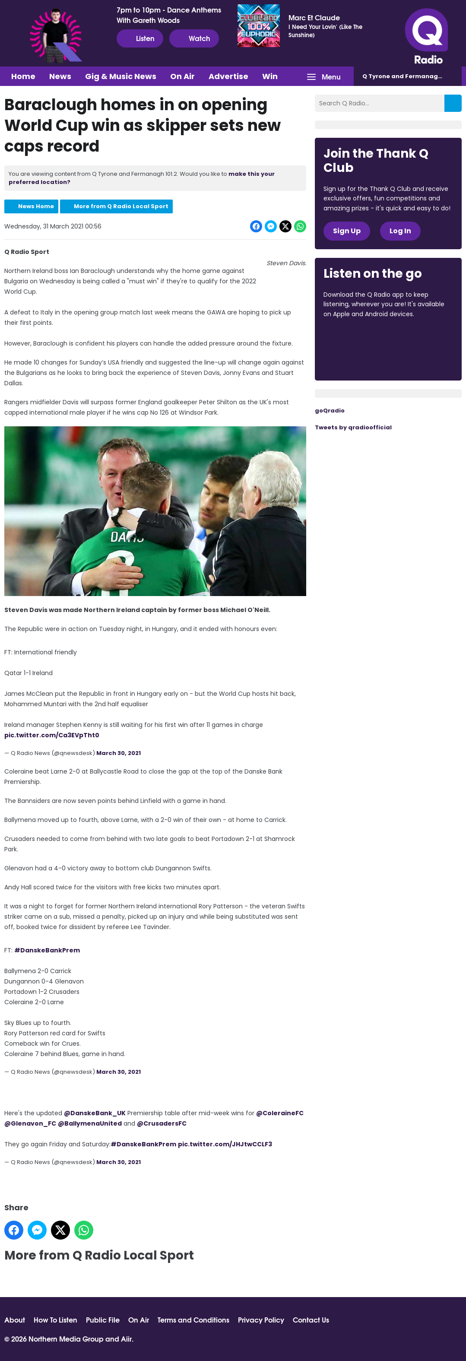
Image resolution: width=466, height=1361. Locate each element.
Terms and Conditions (193, 1319)
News (60, 76)
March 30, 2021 (118, 753)
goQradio (330, 410)
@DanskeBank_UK (95, 1113)
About (14, 1319)
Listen (140, 38)
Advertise (228, 76)
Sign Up (347, 231)
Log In (400, 231)
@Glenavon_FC (30, 1123)
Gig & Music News (120, 76)
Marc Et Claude (314, 17)
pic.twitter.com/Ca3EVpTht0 (51, 735)
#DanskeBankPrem (47, 949)
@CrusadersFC (162, 1123)
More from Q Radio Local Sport (121, 206)
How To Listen (55, 1319)
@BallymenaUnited (90, 1123)
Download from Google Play (356, 359)
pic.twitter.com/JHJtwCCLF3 (225, 1144)
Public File (103, 1319)
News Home (36, 206)
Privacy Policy (261, 1319)
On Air (182, 76)
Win (270, 76)
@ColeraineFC (280, 1113)
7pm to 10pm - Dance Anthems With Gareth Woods (169, 14)
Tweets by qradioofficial (353, 427)
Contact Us (311, 1319)
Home (23, 76)
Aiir (126, 1338)
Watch (194, 38)
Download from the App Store (357, 337)
